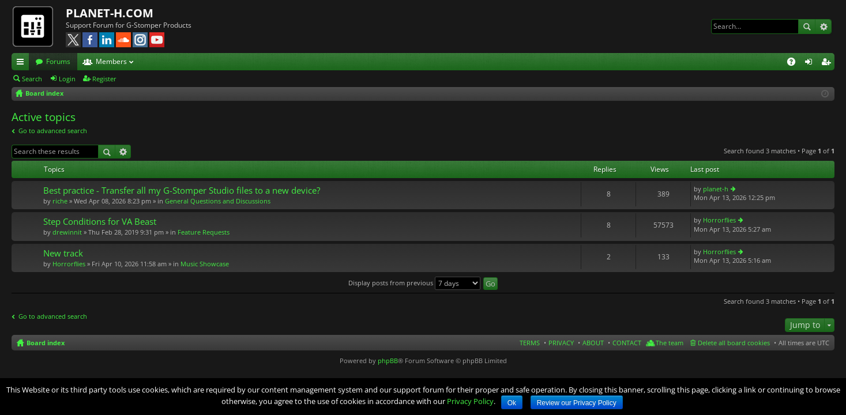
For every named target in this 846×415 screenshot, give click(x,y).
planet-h (715, 188)
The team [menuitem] (669, 342)
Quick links (22, 63)
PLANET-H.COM (109, 13)
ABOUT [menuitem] (593, 342)
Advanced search (823, 26)
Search (806, 26)
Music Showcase (205, 263)
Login (67, 78)
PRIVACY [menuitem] (561, 342)
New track (63, 253)
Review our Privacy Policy (576, 403)
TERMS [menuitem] (530, 342)
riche (59, 201)
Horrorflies (719, 220)
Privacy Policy (470, 401)
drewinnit (67, 232)
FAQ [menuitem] (795, 63)
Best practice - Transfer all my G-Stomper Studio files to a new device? (181, 190)
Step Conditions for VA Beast (99, 221)
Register (104, 78)
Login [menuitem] (810, 63)
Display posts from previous (414, 282)
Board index (46, 342)
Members (111, 61)
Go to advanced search (52, 130)
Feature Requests (204, 232)
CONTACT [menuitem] (626, 342)
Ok (511, 403)
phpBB (388, 360)
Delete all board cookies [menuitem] (734, 342)
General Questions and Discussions (217, 201)
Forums (58, 61)
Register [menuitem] (828, 63)
